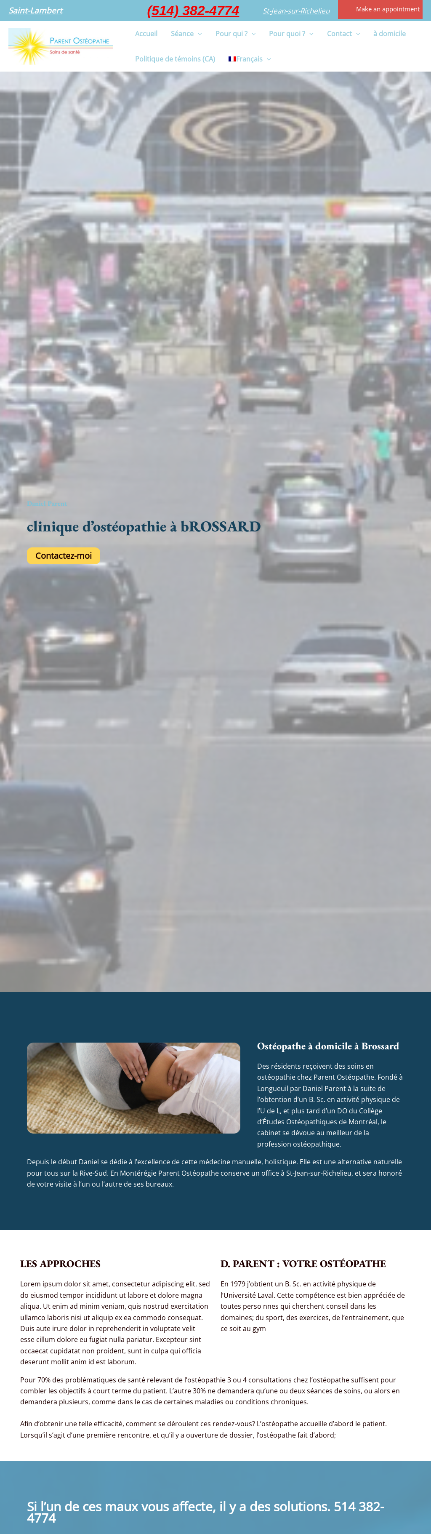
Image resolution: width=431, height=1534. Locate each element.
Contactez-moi (63, 555)
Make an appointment (388, 9)
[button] (35, 11)
